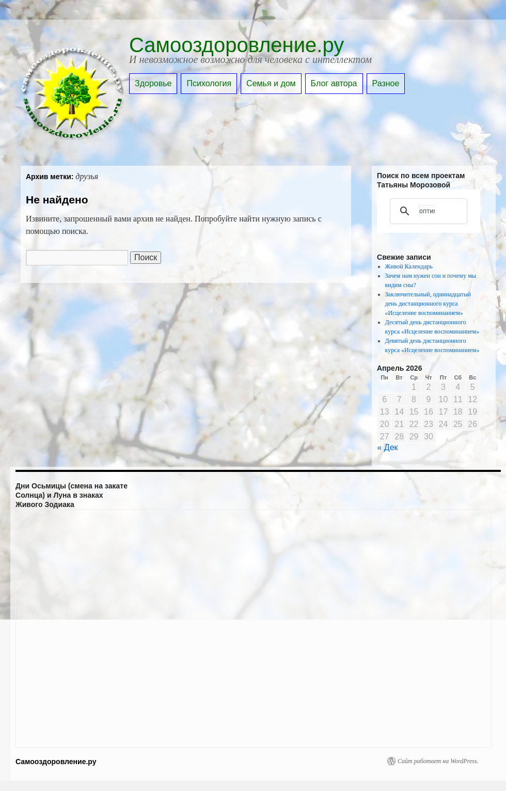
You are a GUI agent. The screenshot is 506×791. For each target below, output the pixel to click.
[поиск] (427, 211)
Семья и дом (271, 83)
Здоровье (153, 83)
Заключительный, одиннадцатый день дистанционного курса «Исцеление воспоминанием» (428, 304)
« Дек (387, 447)
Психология (208, 83)
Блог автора (334, 83)
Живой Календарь (409, 266)
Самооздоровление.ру (236, 45)
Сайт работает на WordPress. (438, 761)
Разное (386, 83)
